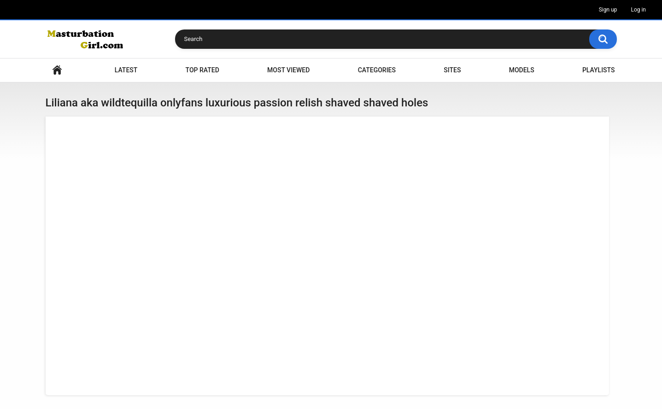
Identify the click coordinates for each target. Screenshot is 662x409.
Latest (126, 70)
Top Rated (202, 70)
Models (521, 70)
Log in (638, 9)
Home (57, 70)
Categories (377, 70)
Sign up (608, 9)
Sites (452, 70)
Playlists (598, 70)
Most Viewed (288, 70)
